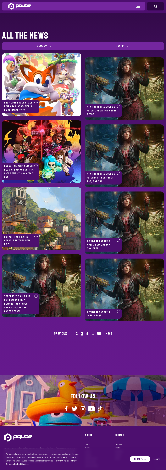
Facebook (118, 444)
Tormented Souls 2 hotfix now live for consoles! (103, 244)
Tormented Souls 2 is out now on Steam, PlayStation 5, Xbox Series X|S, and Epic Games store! (21, 303)
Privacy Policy (53, 461)
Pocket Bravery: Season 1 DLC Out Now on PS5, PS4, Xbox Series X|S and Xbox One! (21, 171)
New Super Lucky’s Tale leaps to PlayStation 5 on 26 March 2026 (21, 106)
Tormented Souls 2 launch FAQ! (103, 313)
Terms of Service (67, 461)
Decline (156, 459)
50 (99, 333)
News (87, 448)
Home (87, 444)
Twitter (117, 448)
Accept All (140, 459)
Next (109, 333)
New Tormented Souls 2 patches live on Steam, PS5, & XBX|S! (103, 177)
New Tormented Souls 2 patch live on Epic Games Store (103, 110)
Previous (60, 333)
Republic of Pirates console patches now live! (21, 240)
